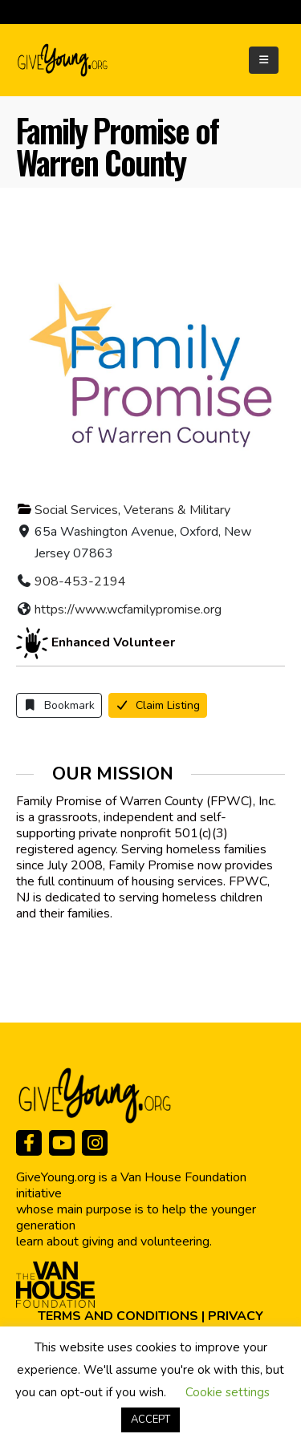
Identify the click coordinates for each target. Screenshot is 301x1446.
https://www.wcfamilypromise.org (128, 609)
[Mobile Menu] (264, 60)
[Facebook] (29, 1143)
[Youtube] (62, 1143)
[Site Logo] (63, 60)
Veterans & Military (177, 510)
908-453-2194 (80, 581)
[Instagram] (95, 1143)
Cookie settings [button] (227, 1392)
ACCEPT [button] (150, 1419)
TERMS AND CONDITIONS (118, 1316)
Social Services (76, 510)
